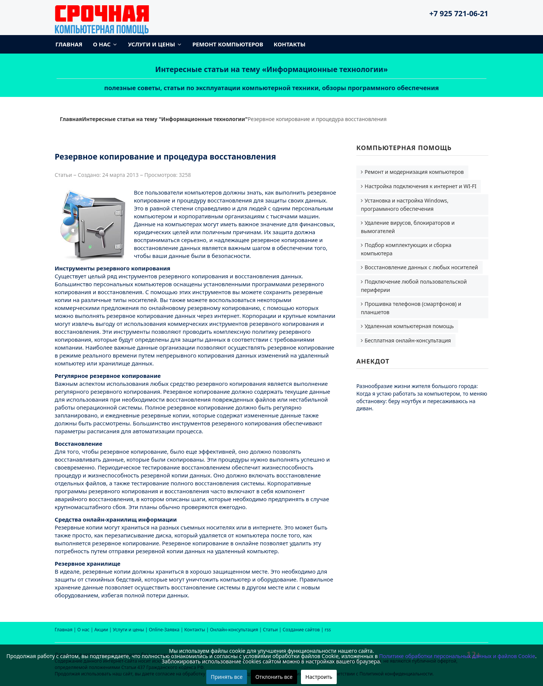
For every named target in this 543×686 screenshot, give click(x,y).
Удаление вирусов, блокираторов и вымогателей (408, 227)
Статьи (270, 629)
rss (328, 629)
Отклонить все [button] (274, 676)
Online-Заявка (164, 629)
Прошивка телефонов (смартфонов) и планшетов (411, 308)
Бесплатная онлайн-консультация (408, 340)
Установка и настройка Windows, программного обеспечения (404, 204)
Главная (69, 44)
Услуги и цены (151, 44)
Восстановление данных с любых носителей (421, 267)
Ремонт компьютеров (227, 44)
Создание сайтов (301, 629)
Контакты (289, 44)
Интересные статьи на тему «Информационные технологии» (271, 69)
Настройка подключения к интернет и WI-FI (420, 186)
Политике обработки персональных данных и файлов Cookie (457, 656)
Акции (101, 629)
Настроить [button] (318, 676)
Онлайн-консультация (234, 629)
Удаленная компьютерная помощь (409, 326)
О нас (102, 44)
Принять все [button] (226, 676)
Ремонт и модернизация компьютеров (414, 171)
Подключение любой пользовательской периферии (414, 285)
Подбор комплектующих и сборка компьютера (406, 249)
